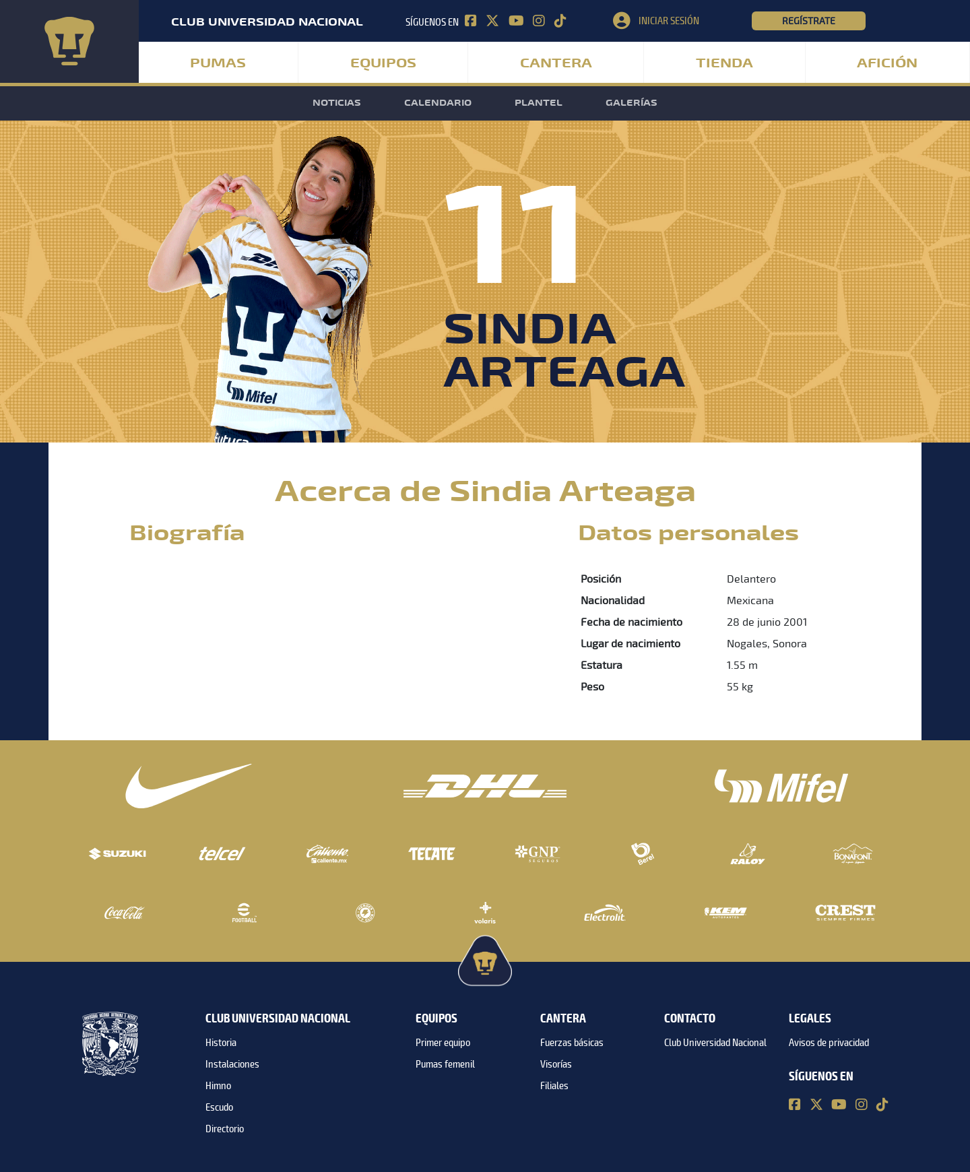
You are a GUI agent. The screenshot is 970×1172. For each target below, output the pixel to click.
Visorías (556, 1064)
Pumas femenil (445, 1064)
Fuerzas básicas (572, 1042)
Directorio (224, 1129)
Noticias (337, 103)
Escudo (219, 1107)
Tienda (724, 63)
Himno (218, 1086)
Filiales (554, 1086)
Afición (887, 63)
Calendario (438, 103)
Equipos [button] (383, 63)
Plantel (538, 103)
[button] (682, 21)
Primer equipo (443, 1042)
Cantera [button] (556, 63)
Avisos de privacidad (829, 1042)
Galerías (631, 103)
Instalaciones (232, 1064)
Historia (220, 1042)
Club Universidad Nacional (715, 1042)
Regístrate (808, 21)
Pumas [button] (218, 63)
